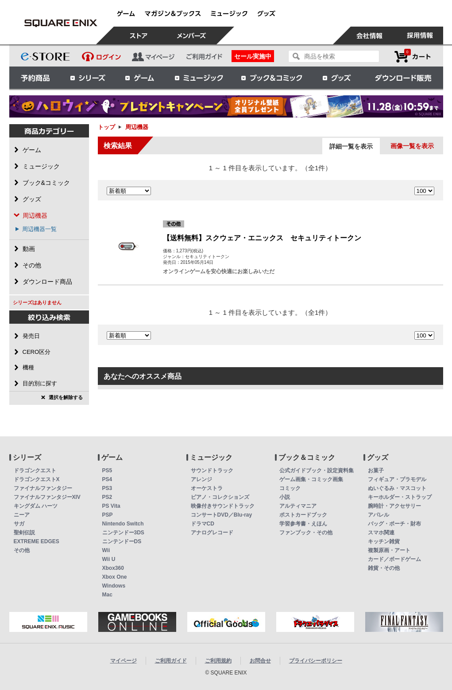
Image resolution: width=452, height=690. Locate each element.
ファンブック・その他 (305, 532)
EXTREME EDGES (36, 541)
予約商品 (35, 78)
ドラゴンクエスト (35, 470)
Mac (107, 595)
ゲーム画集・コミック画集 (311, 479)
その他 (22, 550)
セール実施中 (252, 56)
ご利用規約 (218, 661)
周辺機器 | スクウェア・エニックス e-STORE (61, 23)
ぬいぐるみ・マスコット (397, 488)
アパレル (378, 515)
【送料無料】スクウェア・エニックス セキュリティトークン (262, 238)
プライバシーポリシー (315, 661)
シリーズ (88, 78)
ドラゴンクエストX (37, 479)
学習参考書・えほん (303, 524)
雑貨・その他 (384, 568)
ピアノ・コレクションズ (220, 497)
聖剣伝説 (24, 532)
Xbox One (114, 577)
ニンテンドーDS (122, 541)
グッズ (337, 78)
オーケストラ (207, 488)
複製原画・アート (389, 550)
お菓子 (376, 470)
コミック (290, 488)
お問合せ (260, 661)
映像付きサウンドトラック (223, 506)
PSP (107, 515)
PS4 (107, 479)
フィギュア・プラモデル (397, 479)
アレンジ (201, 479)
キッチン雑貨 (384, 541)
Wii (106, 550)
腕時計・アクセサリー (394, 506)
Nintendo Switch (123, 524)
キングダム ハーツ (36, 506)
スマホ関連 (381, 532)
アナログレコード (212, 532)
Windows (114, 586)
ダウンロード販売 (403, 78)
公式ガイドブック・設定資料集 (316, 470)
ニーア (22, 515)
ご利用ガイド (171, 661)
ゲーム (140, 78)
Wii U (109, 559)
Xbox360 (113, 568)
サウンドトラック (212, 470)
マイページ (123, 661)
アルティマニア (298, 506)
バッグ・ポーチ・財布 (394, 524)
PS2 (107, 497)
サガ (19, 524)
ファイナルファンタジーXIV (47, 497)
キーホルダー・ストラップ (400, 497)
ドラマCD (202, 524)
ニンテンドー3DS (123, 532)
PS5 (107, 470)
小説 (284, 497)
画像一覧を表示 (412, 145)
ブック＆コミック (271, 78)
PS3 (107, 488)
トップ (106, 127)
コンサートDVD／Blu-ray (221, 515)
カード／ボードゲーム (394, 559)
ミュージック (199, 78)
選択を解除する (66, 397)
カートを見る (413, 56)
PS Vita (111, 506)
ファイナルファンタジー (43, 488)
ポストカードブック (303, 515)
